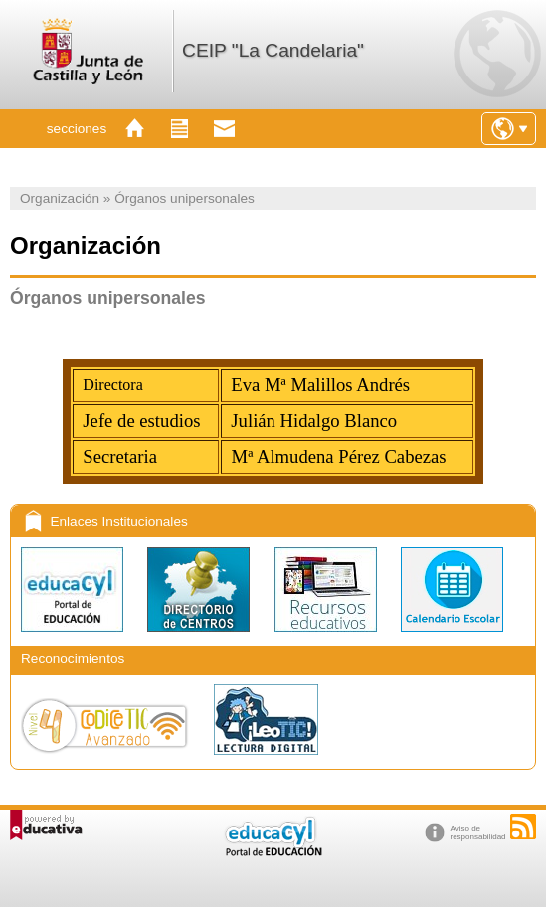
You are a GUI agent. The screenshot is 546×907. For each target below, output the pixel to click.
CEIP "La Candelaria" (273, 50)
